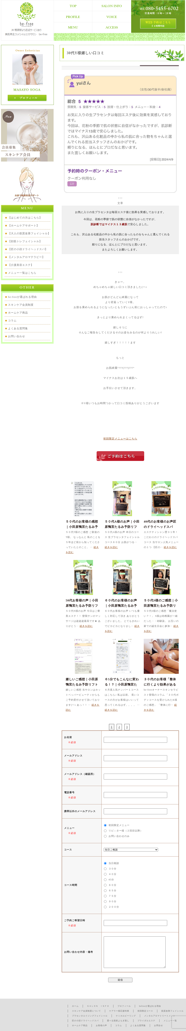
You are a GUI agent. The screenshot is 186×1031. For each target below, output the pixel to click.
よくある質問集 (18, 328)
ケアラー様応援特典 (119, 1011)
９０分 (112, 901)
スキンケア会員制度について (86, 1011)
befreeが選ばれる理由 (150, 1006)
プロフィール (124, 1006)
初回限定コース (145, 1011)
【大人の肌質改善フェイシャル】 (29, 233)
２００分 (114, 906)
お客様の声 (101, 1025)
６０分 (112, 885)
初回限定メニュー (119, 825)
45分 (111, 879)
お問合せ (158, 1025)
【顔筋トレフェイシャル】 (25, 241)
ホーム (75, 1006)
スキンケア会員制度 (21, 304)
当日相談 (114, 863)
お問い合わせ (16, 336)
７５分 (112, 896)
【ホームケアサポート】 (23, 225)
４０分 (112, 874)
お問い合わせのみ (119, 836)
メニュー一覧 (170, 1020)
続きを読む (111, 547)
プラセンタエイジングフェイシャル (90, 1016)
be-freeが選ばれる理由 (22, 296)
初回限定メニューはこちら (120, 438)
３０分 (112, 868)
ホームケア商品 (18, 312)
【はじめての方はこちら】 (25, 217)
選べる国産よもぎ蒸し (118, 1020)
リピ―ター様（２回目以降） (126, 830)
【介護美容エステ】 (21, 264)
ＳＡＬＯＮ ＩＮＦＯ (98, 1006)
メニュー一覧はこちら (22, 272)
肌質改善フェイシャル (172, 1011)
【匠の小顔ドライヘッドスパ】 (28, 249)
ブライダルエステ (146, 1020)
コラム (12, 320)
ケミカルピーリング (126, 1016)
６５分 (112, 890)
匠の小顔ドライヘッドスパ (85, 1020)
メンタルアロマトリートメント (159, 1016)
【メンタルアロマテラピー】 (26, 257)
